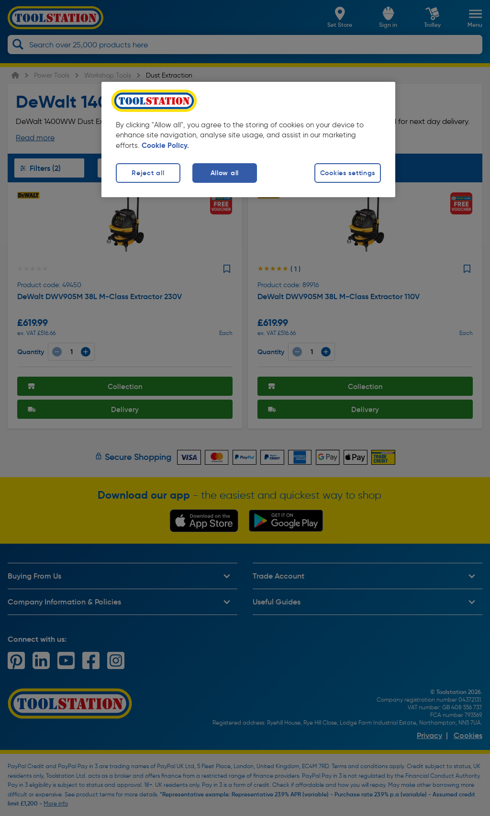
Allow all (225, 172)
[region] (248, 139)
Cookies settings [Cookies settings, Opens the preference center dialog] (348, 172)
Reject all (148, 172)
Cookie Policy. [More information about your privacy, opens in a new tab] (165, 145)
